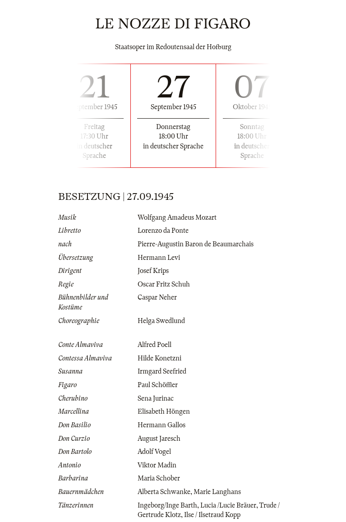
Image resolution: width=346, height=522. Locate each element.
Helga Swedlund (161, 320)
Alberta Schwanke (164, 491)
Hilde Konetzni (159, 358)
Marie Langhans (217, 491)
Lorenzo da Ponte (163, 230)
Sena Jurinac (156, 398)
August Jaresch (159, 438)
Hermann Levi (159, 257)
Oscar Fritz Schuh (164, 284)
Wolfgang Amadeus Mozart (177, 217)
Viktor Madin (157, 465)
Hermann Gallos (161, 425)
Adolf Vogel (154, 451)
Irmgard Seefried (162, 371)
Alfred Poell (154, 344)
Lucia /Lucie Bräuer (228, 505)
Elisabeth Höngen (164, 411)
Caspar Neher (157, 297)
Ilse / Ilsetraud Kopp (212, 514)
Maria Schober (159, 478)
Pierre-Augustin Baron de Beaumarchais (196, 244)
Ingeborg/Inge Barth (167, 505)
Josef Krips (153, 270)
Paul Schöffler (158, 384)
